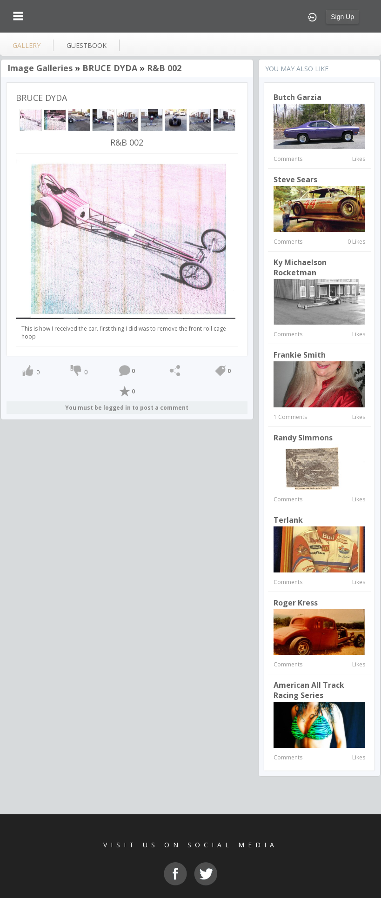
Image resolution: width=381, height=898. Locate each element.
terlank (288, 520)
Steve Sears (295, 179)
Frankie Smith (300, 355)
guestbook (87, 45)
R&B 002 (164, 67)
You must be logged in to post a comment (126, 408)
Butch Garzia (297, 97)
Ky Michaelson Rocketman (300, 267)
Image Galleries (40, 67)
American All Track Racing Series (309, 690)
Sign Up (342, 16)
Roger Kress (296, 603)
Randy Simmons (303, 437)
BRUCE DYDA (109, 67)
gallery (26, 45)
